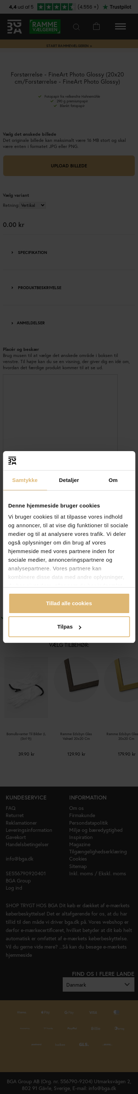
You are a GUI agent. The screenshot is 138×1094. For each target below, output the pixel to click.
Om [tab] (113, 480)
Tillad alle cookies (69, 603)
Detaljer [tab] (69, 480)
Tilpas (69, 627)
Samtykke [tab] (25, 480)
